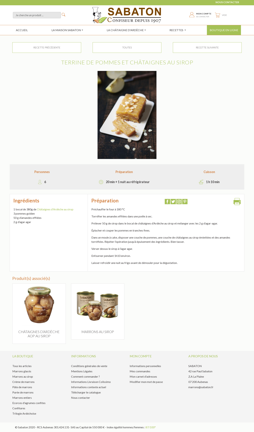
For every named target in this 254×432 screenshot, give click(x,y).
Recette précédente (46, 47)
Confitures (18, 408)
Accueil (22, 30)
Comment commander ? (85, 376)
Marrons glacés (21, 371)
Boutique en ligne (224, 30)
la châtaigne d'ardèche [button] (125, 30)
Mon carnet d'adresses (143, 376)
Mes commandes (140, 371)
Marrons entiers (22, 397)
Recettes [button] (177, 30)
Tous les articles (22, 366)
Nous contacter (227, 2)
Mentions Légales (81, 371)
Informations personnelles (145, 366)
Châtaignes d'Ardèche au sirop (55, 209)
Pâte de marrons (22, 387)
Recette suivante (207, 47)
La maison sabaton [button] (66, 30)
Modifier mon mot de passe (146, 381)
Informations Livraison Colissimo (91, 381)
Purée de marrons (23, 392)
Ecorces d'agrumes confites (29, 403)
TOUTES (127, 47)
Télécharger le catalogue (86, 392)
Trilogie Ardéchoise (24, 413)
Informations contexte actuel (88, 387)
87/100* (151, 427)
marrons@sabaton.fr (200, 387)
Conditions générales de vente (89, 366)
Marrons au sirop (22, 376)
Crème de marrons (23, 381)
